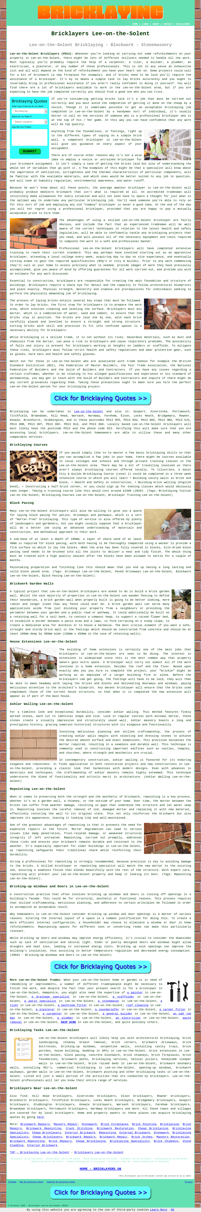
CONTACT (167, 24)
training (16, 252)
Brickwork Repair (114, 1137)
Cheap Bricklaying (153, 1128)
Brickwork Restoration (115, 1128)
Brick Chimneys (166, 1141)
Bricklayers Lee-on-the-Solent (98, 1152)
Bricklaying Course (98, 473)
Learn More (158, 1209)
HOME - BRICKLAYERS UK (100, 1169)
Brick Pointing (144, 1124)
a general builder (118, 1013)
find (23, 1096)
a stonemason (108, 1001)
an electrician (128, 1018)
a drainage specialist (51, 996)
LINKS (145, 24)
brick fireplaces (165, 1055)
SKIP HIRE (68, 1022)
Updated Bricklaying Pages (61, 1182)
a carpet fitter (172, 1009)
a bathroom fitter (72, 1005)
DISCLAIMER (183, 24)
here (40, 1117)
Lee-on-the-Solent (88, 411)
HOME (135, 24)
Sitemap (12, 1182)
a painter (135, 992)
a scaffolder (123, 996)
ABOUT (156, 24)
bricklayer (170, 115)
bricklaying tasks (150, 1071)
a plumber (65, 1018)
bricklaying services (109, 1059)
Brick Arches (141, 1137)
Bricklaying (19, 411)
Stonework (89, 1124)
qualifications (83, 261)
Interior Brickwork (80, 1132)
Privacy (189, 1182)
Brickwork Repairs (35, 1124)
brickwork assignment (36, 163)
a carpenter (52, 1013)
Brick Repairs (60, 1141)
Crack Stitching (79, 1128)
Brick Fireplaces (114, 1124)
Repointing (107, 1132)
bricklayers (66, 280)
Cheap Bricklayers (46, 1132)
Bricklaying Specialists (130, 1141)
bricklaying (181, 1113)
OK (172, 1209)
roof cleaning (137, 1005)
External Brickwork (134, 1132)
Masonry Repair (66, 1124)
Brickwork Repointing (43, 1128)
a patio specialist (40, 1001)
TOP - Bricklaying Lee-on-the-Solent (39, 1152)
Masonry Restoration (173, 1137)
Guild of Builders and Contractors (111, 378)
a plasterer (45, 1009)
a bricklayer (146, 988)
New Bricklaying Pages (31, 1182)
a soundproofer (107, 1009)
